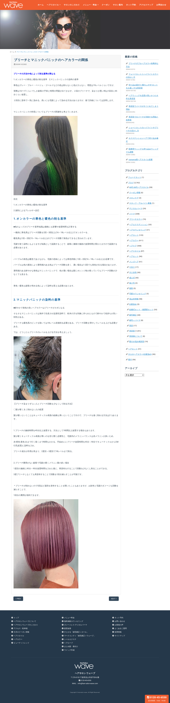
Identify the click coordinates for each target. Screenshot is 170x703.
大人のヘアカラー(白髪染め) (140, 354)
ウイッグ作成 (69, 650)
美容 (131, 326)
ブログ (131, 183)
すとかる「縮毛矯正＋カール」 (76, 632)
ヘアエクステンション (138, 224)
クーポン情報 (134, 192)
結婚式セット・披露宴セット (141, 309)
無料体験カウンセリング (73, 621)
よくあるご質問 (121, 628)
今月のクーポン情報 (21, 632)
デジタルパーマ (135, 208)
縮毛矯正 (133, 315)
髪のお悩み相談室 (136, 341)
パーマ (132, 214)
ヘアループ (68, 643)
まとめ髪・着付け (71, 646)
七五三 (132, 267)
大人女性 (133, 272)
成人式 (132, 278)
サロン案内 (118, 5)
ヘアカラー (134, 240)
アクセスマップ (146, 5)
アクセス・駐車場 (20, 628)
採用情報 (118, 632)
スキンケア (134, 198)
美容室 (132, 331)
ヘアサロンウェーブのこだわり (26, 625)
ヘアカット (134, 235)
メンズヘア (134, 262)
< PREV (18, 599)
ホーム (41, 5)
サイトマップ (120, 636)
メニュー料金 (69, 618)
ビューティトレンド (21, 643)
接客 (131, 288)
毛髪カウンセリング (137, 294)
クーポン (106, 5)
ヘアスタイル (53, 5)
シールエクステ (70, 639)
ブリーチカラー (135, 219)
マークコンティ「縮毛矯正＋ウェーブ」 (79, 636)
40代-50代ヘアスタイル (139, 187)
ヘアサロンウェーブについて (25, 621)
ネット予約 (131, 5)
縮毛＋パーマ (134, 320)
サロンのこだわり (72, 5)
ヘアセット (134, 256)
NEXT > (114, 599)
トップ (16, 618)
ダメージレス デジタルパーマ (75, 625)
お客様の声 (119, 625)
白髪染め (133, 304)
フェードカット (134, 177)
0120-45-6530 (157, 699)
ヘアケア (133, 246)
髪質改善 (67, 628)
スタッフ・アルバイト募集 (140, 203)
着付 (130, 359)
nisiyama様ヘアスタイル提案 (140, 159)
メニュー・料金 (90, 5)
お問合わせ (161, 5)
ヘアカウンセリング (137, 230)
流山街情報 (134, 299)
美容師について (135, 336)
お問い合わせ (120, 621)
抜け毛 (132, 283)
